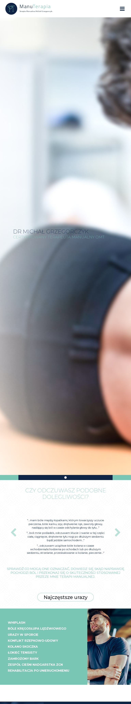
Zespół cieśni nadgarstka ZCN (38, 669)
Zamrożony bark (25, 662)
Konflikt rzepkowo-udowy (36, 642)
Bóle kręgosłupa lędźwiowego (40, 629)
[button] (13, 533)
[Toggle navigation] (122, 8)
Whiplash (18, 623)
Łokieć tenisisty (24, 655)
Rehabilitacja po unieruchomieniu (43, 675)
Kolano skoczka (25, 649)
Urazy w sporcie (25, 636)
